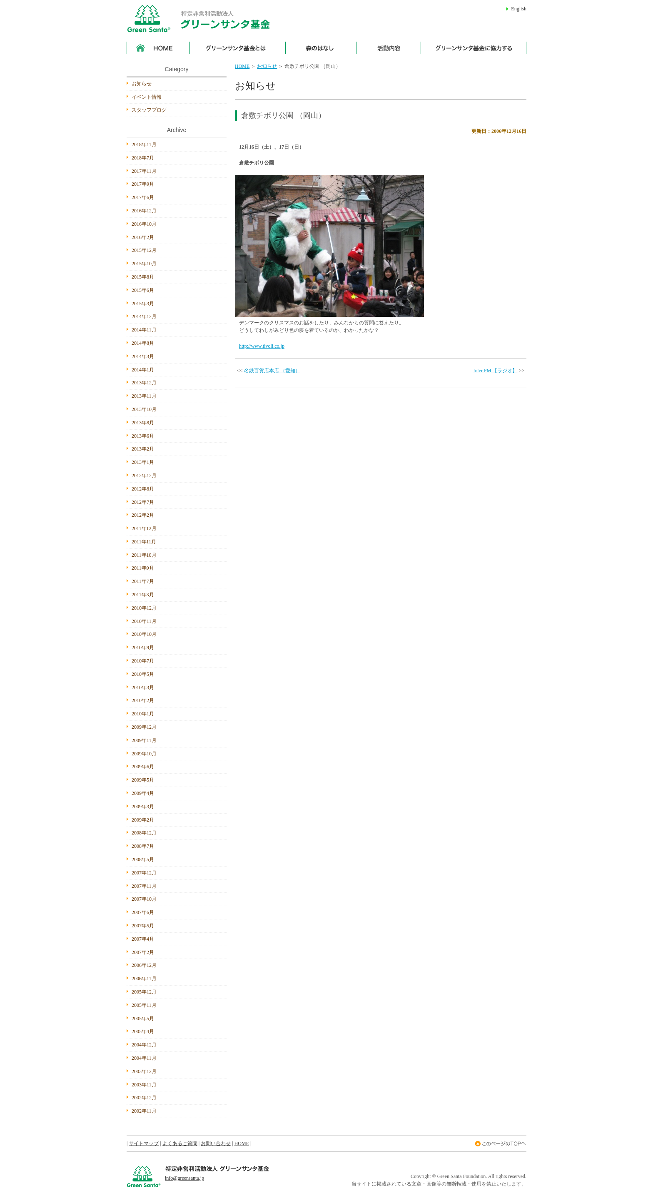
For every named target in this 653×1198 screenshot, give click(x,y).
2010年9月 (143, 647)
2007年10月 (144, 899)
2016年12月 (144, 211)
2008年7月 (143, 846)
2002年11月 (144, 1111)
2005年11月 (144, 1005)
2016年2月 (143, 237)
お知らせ (267, 66)
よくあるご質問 (179, 1143)
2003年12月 (144, 1071)
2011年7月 (143, 581)
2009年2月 (143, 820)
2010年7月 (143, 661)
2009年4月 (143, 793)
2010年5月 (143, 674)
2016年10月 (144, 224)
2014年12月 (144, 316)
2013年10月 (144, 409)
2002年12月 (144, 1098)
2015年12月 (144, 250)
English (518, 9)
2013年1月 (143, 462)
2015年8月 (143, 277)
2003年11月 (144, 1085)
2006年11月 (144, 978)
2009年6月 (143, 767)
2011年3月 (143, 595)
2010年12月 (144, 608)
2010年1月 (143, 714)
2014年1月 (143, 370)
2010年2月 (143, 700)
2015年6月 (143, 290)
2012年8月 (143, 489)
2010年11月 (144, 621)
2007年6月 (143, 912)
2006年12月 (144, 965)
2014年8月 (143, 343)
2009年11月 (144, 740)
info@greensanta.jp (184, 1178)
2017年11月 (144, 171)
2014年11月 (144, 330)
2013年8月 (143, 423)
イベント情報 (147, 97)
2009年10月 (144, 754)
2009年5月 (143, 780)
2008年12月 (144, 833)
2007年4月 (143, 939)
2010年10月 (144, 634)
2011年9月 (143, 568)
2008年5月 (143, 859)
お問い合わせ (216, 1143)
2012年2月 (143, 515)
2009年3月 (143, 806)
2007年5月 (143, 926)
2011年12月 (144, 528)
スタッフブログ (149, 110)
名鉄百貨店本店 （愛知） (272, 371)
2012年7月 (143, 502)
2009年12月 (144, 727)
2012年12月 (144, 475)
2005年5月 (143, 1018)
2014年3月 (143, 356)
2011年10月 (144, 555)
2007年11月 (144, 886)
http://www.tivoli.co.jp (261, 346)
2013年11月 (144, 396)
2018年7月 (143, 158)
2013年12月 (144, 383)
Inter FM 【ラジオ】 (495, 371)
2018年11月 (144, 144)
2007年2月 (143, 952)
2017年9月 (143, 184)
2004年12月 (144, 1045)
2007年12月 (144, 873)
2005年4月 (143, 1031)
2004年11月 (144, 1058)
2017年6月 (143, 197)
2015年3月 (143, 303)
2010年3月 (143, 687)
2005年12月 (144, 992)
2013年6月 (143, 436)
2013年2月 (143, 449)
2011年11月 (144, 542)
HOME (242, 66)
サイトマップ (144, 1143)
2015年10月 (144, 263)
